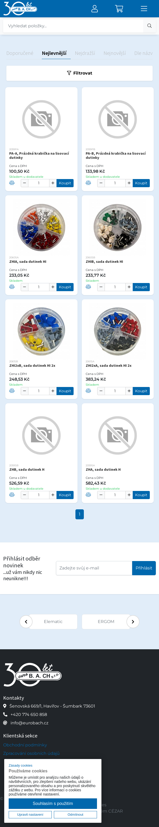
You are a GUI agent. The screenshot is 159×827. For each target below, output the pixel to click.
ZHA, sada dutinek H (103, 469)
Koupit (65, 183)
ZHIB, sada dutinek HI (104, 261)
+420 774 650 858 (29, 714)
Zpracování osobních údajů (31, 753)
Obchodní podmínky (25, 744)
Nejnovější (115, 53)
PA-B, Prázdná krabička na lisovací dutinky (116, 155)
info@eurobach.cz (29, 722)
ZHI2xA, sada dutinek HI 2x (108, 365)
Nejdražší (85, 53)
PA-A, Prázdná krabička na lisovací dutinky (39, 155)
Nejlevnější (54, 53)
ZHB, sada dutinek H (26, 469)
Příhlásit (144, 568)
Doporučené (19, 53)
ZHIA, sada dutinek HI (27, 261)
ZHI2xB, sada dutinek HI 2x (32, 365)
